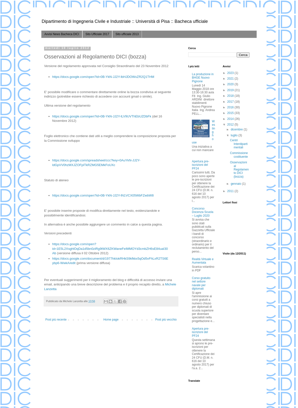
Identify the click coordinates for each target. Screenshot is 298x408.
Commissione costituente (239, 154)
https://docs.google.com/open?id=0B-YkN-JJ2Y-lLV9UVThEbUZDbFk (101, 116)
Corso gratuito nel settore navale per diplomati (201, 283)
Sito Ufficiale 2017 (97, 34)
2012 (231, 124)
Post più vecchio (166, 319)
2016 (231, 107)
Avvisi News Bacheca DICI (61, 34)
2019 (231, 90)
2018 (231, 96)
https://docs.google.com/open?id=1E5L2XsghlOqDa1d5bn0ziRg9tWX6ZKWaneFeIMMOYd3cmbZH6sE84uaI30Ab (110, 248)
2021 (231, 78)
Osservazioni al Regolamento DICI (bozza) (239, 169)
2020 (231, 84)
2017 (231, 101)
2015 (231, 113)
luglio (234, 135)
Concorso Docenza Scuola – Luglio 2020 (202, 212)
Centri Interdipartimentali (239, 144)
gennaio (236, 183)
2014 (231, 119)
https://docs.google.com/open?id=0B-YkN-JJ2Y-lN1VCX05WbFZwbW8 (103, 195)
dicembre (237, 129)
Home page (111, 319)
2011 (231, 191)
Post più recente (56, 319)
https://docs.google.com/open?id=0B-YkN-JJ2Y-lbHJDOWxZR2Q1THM (103, 77)
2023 (231, 73)
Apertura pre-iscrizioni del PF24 (200, 165)
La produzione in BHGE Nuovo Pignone (203, 77)
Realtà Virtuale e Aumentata (203, 260)
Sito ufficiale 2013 (127, 34)
